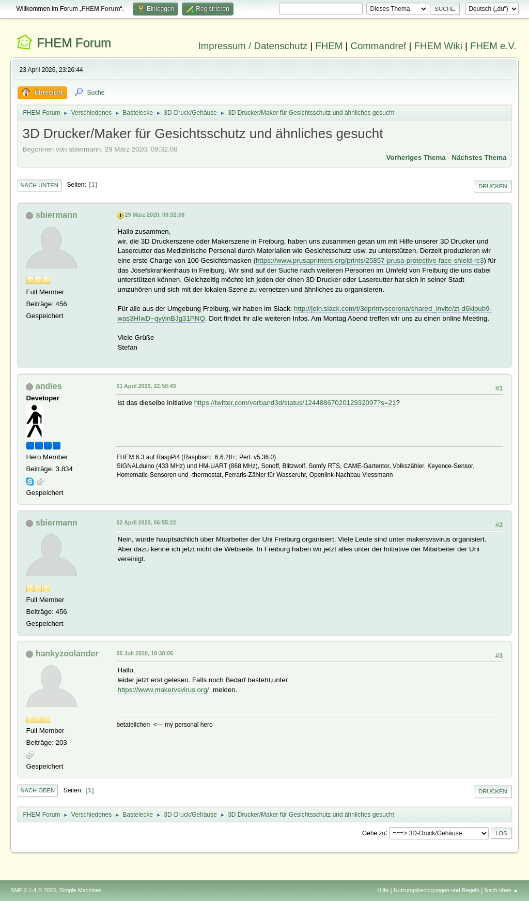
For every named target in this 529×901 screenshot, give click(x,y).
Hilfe (383, 890)
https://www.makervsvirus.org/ (163, 690)
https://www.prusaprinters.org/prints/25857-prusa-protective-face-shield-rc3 (370, 260)
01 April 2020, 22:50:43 (146, 386)
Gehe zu (373, 832)
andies (49, 386)
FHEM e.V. (493, 45)
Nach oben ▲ (502, 890)
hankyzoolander (67, 653)
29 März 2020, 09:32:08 (154, 215)
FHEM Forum (74, 43)
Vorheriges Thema (415, 157)
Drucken (492, 186)
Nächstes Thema (479, 157)
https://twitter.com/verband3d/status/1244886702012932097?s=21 (295, 403)
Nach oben (37, 790)
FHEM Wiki (438, 45)
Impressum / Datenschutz (253, 45)
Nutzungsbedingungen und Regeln (436, 890)
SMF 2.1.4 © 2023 (33, 890)
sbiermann (56, 215)
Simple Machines (80, 890)
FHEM (329, 45)
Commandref (378, 45)
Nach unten (39, 185)
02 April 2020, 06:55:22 (146, 522)
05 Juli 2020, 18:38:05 (144, 653)
